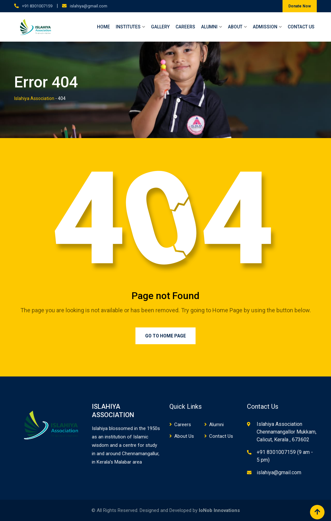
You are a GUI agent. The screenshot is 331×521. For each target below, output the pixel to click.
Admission (265, 26)
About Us (184, 436)
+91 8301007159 (37, 6)
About (235, 26)
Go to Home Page (165, 335)
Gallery (160, 26)
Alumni (209, 26)
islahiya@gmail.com (88, 6)
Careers (185, 26)
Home (103, 26)
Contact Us (301, 26)
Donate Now (299, 6)
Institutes (128, 26)
